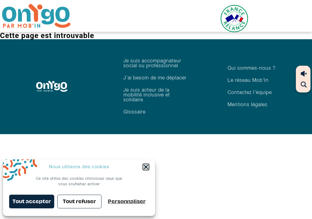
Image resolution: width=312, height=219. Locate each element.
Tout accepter (31, 201)
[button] (146, 167)
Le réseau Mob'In (248, 80)
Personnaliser (127, 201)
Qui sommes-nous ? (252, 68)
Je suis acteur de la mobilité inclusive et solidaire (146, 95)
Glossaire (134, 112)
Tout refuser (79, 201)
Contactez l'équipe (250, 93)
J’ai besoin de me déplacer (154, 78)
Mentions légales (248, 105)
